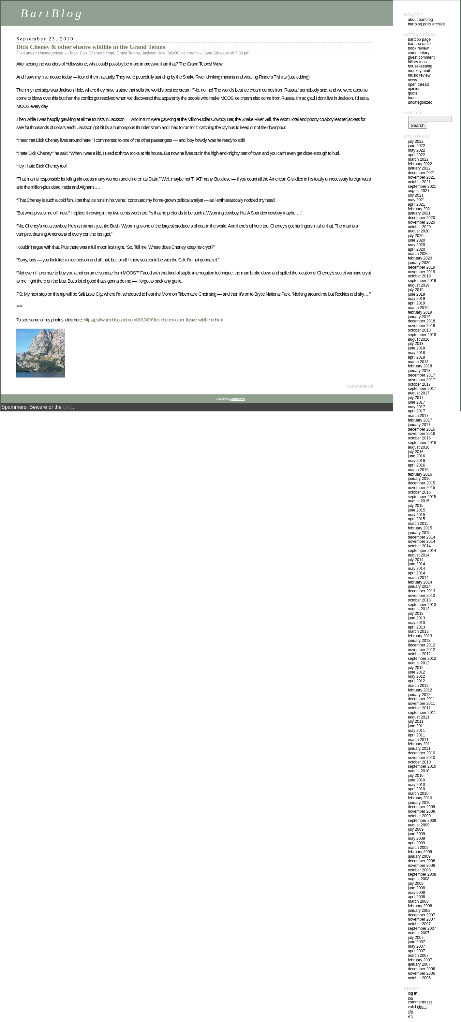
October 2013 (419, 600)
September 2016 (422, 442)
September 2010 (422, 766)
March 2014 (418, 577)
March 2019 (418, 307)
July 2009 (416, 829)
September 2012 (422, 658)
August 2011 (418, 717)
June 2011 (416, 726)
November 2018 (421, 325)
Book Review (418, 48)
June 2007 (416, 942)
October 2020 (419, 227)
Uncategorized (50, 53)
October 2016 (419, 438)
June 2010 (416, 780)
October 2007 (419, 924)
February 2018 (420, 366)
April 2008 (416, 897)
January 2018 (419, 370)
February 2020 (420, 258)
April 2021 (416, 204)
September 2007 (422, 928)
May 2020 (416, 245)
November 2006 (421, 973)
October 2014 (419, 546)
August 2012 (418, 663)
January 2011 (419, 748)
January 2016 (419, 478)
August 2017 (418, 393)
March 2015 (418, 523)
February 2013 (420, 636)
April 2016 (416, 465)
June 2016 (416, 456)
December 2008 (421, 861)
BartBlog (52, 13)
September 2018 (422, 335)
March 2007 (418, 955)
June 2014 (416, 564)
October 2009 (419, 816)
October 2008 (419, 870)
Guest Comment (421, 57)
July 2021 (416, 195)
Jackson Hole (153, 53)
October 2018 (419, 330)
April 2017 (416, 411)
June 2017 (416, 402)
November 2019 (421, 272)
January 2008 (419, 910)
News (412, 80)
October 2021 (419, 182)
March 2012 (418, 685)
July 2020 (416, 235)
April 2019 (416, 303)
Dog (67, 407)
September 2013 (422, 604)
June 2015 (416, 510)
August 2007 (418, 933)
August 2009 (418, 825)
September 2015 (422, 497)
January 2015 (419, 532)
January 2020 (419, 262)
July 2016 (416, 452)
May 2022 (416, 150)
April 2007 (416, 951)
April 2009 (416, 843)
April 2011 (416, 735)
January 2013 (419, 640)
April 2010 (416, 789)
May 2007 (416, 946)
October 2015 (419, 492)
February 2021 (420, 209)
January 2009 (419, 856)
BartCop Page (419, 39)
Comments (420, 1002)
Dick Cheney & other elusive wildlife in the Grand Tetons (90, 46)
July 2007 (416, 937)
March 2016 (418, 469)
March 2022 (418, 159)
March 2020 (418, 253)
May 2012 (416, 676)
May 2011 (416, 730)
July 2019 (416, 290)
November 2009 (421, 811)
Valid (417, 1006)
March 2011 (418, 739)
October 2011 (419, 708)
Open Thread (418, 84)
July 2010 (416, 775)
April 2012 (416, 681)
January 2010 (419, 802)
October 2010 (419, 762)
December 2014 (421, 537)
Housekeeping (420, 66)
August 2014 (418, 555)
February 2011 (420, 744)
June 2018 (416, 348)
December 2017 (421, 375)
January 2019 (419, 317)
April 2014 (416, 573)
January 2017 (419, 424)
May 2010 (416, 784)
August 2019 (418, 285)
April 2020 (416, 249)
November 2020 (421, 222)
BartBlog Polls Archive (426, 24)
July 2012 (416, 667)
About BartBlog (420, 19)
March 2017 (418, 415)
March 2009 (418, 847)
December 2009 (421, 807)
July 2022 (416, 141)
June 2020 (416, 240)
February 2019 (420, 312)
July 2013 (416, 613)
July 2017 (416, 397)
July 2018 (416, 343)
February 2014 (420, 582)
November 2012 (421, 649)
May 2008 (416, 892)
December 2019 (421, 267)
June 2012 (416, 672)
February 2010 (420, 798)
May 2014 (416, 568)
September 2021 (422, 186)
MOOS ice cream (183, 53)
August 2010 (418, 771)
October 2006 (419, 978)
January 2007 (419, 964)
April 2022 (416, 155)
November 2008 (421, 865)
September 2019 (422, 280)
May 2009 (416, 838)
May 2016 (416, 460)
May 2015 (416, 514)
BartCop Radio (419, 43)
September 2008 (422, 874)
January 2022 (419, 168)
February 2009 (420, 852)
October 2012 (419, 654)
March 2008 (418, 901)
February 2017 (420, 420)
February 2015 (420, 528)
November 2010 (421, 757)
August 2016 (418, 447)
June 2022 (416, 145)
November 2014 (421, 541)
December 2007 (421, 915)
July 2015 (416, 505)
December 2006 (421, 969)
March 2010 (418, 793)
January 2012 (419, 694)
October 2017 (419, 384)
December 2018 (421, 321)
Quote (413, 93)
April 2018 (416, 357)
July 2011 (416, 721)
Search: (414, 112)
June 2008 (416, 888)
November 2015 (421, 487)
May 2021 (416, 200)
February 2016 (420, 474)
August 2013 (418, 609)
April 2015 (416, 519)
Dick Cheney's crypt (97, 53)
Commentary (418, 53)
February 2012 (420, 690)
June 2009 (416, 834)
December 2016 (421, 429)
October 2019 (419, 276)
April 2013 (416, 627)
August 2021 (418, 190)
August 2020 (418, 231)
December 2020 (421, 217)
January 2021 (419, 213)
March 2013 (418, 631)
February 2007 (420, 960)
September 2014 (422, 550)
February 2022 (420, 164)
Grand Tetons (128, 53)
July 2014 (416, 559)
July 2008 (416, 883)
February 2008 (420, 906)
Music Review (419, 75)
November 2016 (421, 433)
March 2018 (418, 362)
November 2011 (421, 703)
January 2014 (419, 586)
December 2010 (421, 753)
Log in (412, 993)
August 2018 (418, 339)
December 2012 (421, 645)
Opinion (414, 88)
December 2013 (421, 591)
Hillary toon (417, 62)
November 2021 (421, 177)
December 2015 (421, 483)
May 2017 (416, 407)
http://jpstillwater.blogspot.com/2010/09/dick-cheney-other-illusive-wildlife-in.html (153, 319)
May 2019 (416, 298)
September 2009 (422, 820)
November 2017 (421, 380)
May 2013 (416, 622)
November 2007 (421, 919)
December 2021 (421, 172)
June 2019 (416, 294)
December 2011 (421, 699)
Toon (411, 98)
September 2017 (422, 388)
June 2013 (416, 618)
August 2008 (418, 879)
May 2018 (416, 352)
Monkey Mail (419, 70)
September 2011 (422, 712)
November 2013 (421, 595)
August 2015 (418, 501)
